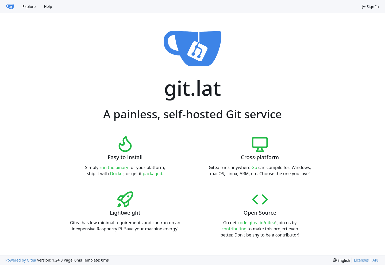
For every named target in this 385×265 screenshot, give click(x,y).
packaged (152, 173)
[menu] (341, 260)
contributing (234, 229)
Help (48, 6)
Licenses (361, 260)
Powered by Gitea (20, 260)
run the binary (113, 167)
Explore (29, 6)
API (375, 260)
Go (254, 167)
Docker (117, 173)
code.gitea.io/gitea (256, 223)
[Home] (10, 6)
